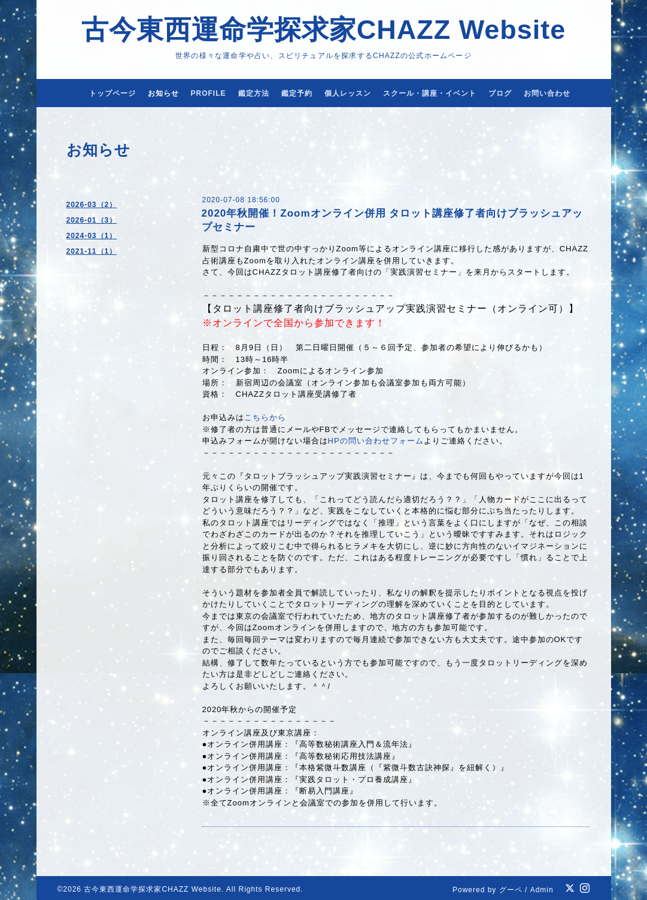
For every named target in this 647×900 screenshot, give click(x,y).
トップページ (112, 93)
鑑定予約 (296, 93)
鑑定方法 (253, 93)
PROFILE (208, 93)
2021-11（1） (91, 251)
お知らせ (163, 93)
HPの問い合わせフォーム (376, 440)
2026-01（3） (91, 220)
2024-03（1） (91, 236)
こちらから (265, 417)
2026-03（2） (91, 204)
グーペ (511, 890)
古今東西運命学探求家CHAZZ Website (323, 29)
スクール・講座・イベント (429, 93)
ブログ (500, 93)
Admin (542, 890)
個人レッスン (347, 93)
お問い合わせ (547, 93)
